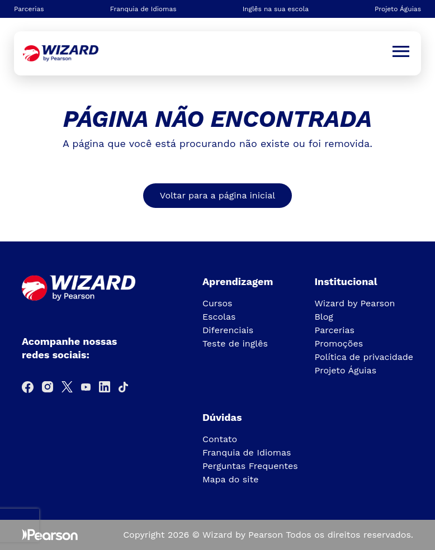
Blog (323, 316)
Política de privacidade (363, 357)
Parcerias (29, 9)
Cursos (217, 303)
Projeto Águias (398, 9)
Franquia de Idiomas (143, 9)
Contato (219, 439)
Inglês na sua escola (276, 9)
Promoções (338, 343)
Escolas (219, 316)
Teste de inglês (235, 343)
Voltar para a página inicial (217, 195)
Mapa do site (230, 479)
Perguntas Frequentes (250, 466)
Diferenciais (227, 330)
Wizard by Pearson (354, 303)
